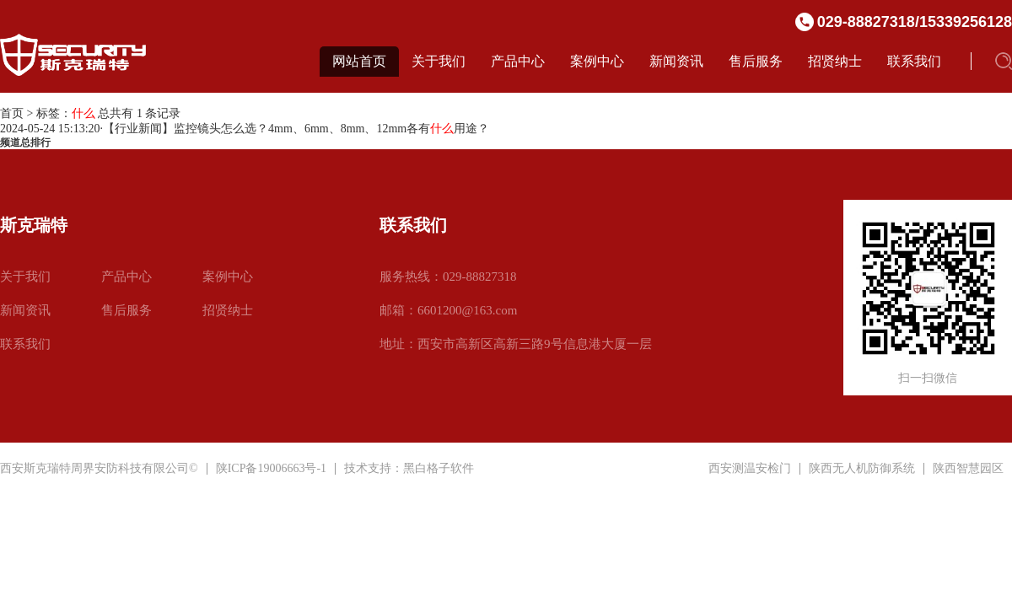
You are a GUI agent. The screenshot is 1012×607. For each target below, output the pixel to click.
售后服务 (756, 61)
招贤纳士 (835, 61)
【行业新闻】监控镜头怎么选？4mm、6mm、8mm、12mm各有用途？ (296, 128)
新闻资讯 (676, 61)
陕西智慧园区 (968, 469)
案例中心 (597, 61)
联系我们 (914, 61)
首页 (12, 113)
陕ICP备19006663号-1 (271, 468)
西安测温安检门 (749, 469)
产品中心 (518, 61)
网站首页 (359, 61)
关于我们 (439, 61)
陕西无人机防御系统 (862, 469)
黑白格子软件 (438, 468)
